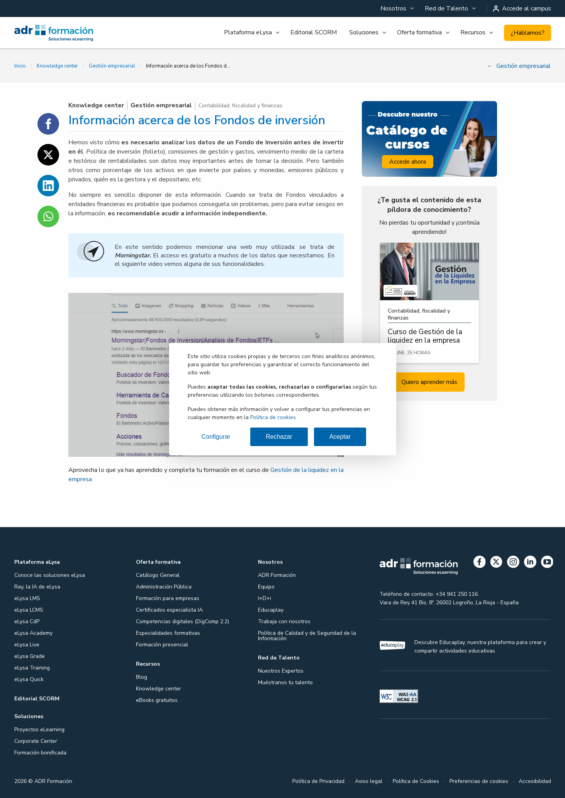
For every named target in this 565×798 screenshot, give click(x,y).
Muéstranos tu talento (285, 682)
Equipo (266, 586)
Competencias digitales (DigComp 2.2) (182, 621)
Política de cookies (273, 417)
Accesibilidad (535, 781)
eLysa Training (32, 667)
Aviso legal (368, 781)
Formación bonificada (40, 752)
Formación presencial (162, 644)
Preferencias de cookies (479, 781)
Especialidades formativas (168, 633)
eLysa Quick (29, 679)
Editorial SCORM (313, 32)
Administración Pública (164, 586)
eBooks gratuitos (157, 700)
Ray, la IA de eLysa (37, 586)
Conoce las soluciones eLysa (49, 575)
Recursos (472, 32)
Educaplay (270, 610)
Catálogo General (158, 575)
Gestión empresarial (112, 66)
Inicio (20, 66)
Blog (141, 677)
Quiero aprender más (429, 382)
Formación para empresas (167, 598)
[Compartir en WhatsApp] (48, 216)
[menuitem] (396, 8)
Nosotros (393, 8)
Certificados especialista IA (169, 610)
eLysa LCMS (28, 610)
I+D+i (264, 598)
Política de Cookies (416, 781)
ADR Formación (277, 575)
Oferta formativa (419, 32)
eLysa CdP (26, 621)
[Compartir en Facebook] (48, 124)
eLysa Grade (29, 656)
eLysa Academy (33, 633)
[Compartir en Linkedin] (48, 185)
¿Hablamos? (528, 33)
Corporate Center (35, 741)
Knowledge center (57, 66)
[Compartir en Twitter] (48, 155)
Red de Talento (446, 8)
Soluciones (363, 32)
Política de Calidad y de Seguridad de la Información (307, 635)
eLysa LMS (27, 598)
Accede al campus (522, 8)
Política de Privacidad (318, 781)
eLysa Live (26, 644)
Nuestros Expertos (281, 671)
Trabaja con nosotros (284, 621)
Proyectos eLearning (39, 729)
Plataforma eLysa (248, 32)
